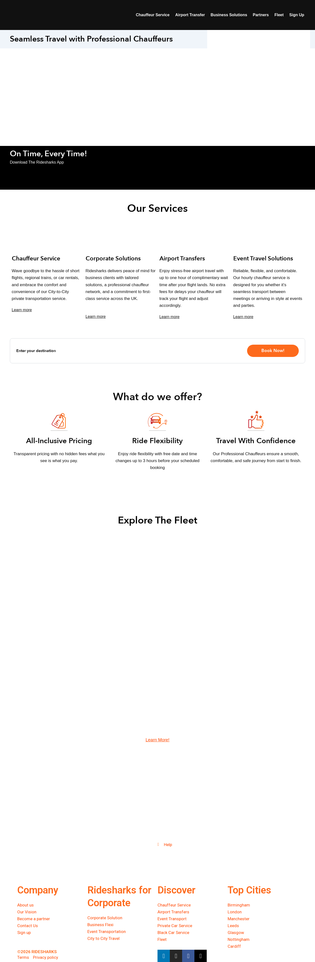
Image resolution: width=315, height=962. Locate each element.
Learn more (22, 310)
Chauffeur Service (153, 15)
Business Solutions (229, 15)
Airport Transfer (190, 15)
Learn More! (157, 740)
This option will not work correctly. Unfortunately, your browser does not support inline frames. (258, 60)
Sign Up (296, 15)
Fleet (279, 15)
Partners (261, 15)
